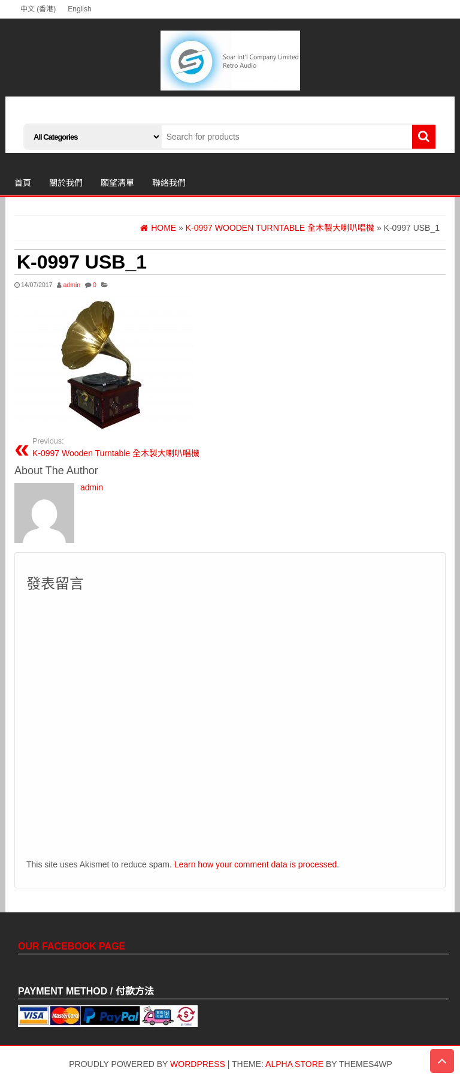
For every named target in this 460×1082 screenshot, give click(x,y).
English (79, 9)
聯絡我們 (169, 183)
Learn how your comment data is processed (255, 864)
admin (71, 284)
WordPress (197, 1064)
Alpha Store (294, 1064)
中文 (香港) (38, 9)
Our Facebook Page (71, 946)
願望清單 (117, 183)
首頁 (22, 183)
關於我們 (66, 183)
